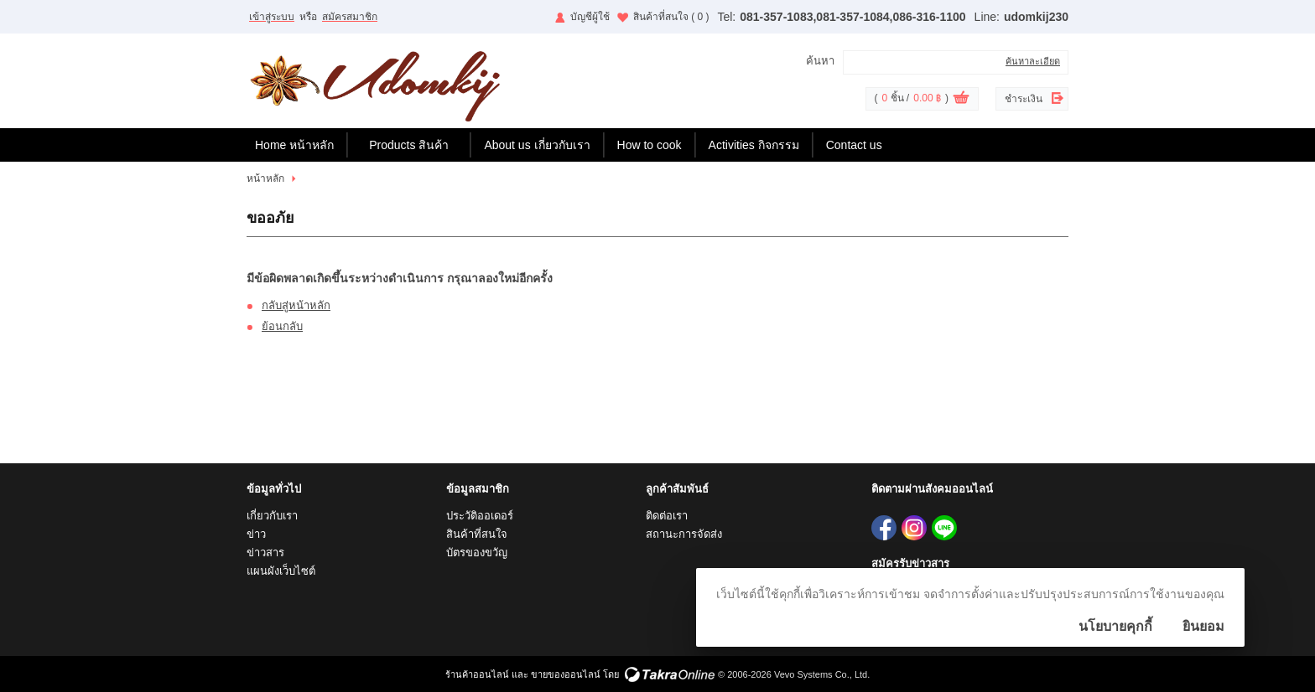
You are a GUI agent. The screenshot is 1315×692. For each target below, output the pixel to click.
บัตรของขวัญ (476, 552)
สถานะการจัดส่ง (684, 534)
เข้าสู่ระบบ (271, 17)
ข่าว (256, 534)
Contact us (854, 145)
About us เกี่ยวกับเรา (537, 145)
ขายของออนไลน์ (565, 674)
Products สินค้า (409, 145)
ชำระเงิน (1023, 99)
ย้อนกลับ (282, 326)
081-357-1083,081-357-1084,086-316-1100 (852, 16)
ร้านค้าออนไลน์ (477, 674)
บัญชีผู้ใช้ (590, 17)
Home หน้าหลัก (294, 145)
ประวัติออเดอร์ (479, 515)
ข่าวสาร (265, 552)
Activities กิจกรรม (754, 145)
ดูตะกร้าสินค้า (961, 99)
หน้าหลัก (265, 178)
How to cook (649, 145)
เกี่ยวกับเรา (272, 515)
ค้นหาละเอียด (1033, 61)
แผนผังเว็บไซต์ (281, 571)
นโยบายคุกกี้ (1115, 626)
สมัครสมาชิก (349, 17)
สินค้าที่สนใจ (671, 17)
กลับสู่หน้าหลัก (296, 305)
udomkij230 (1036, 16)
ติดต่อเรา (667, 515)
